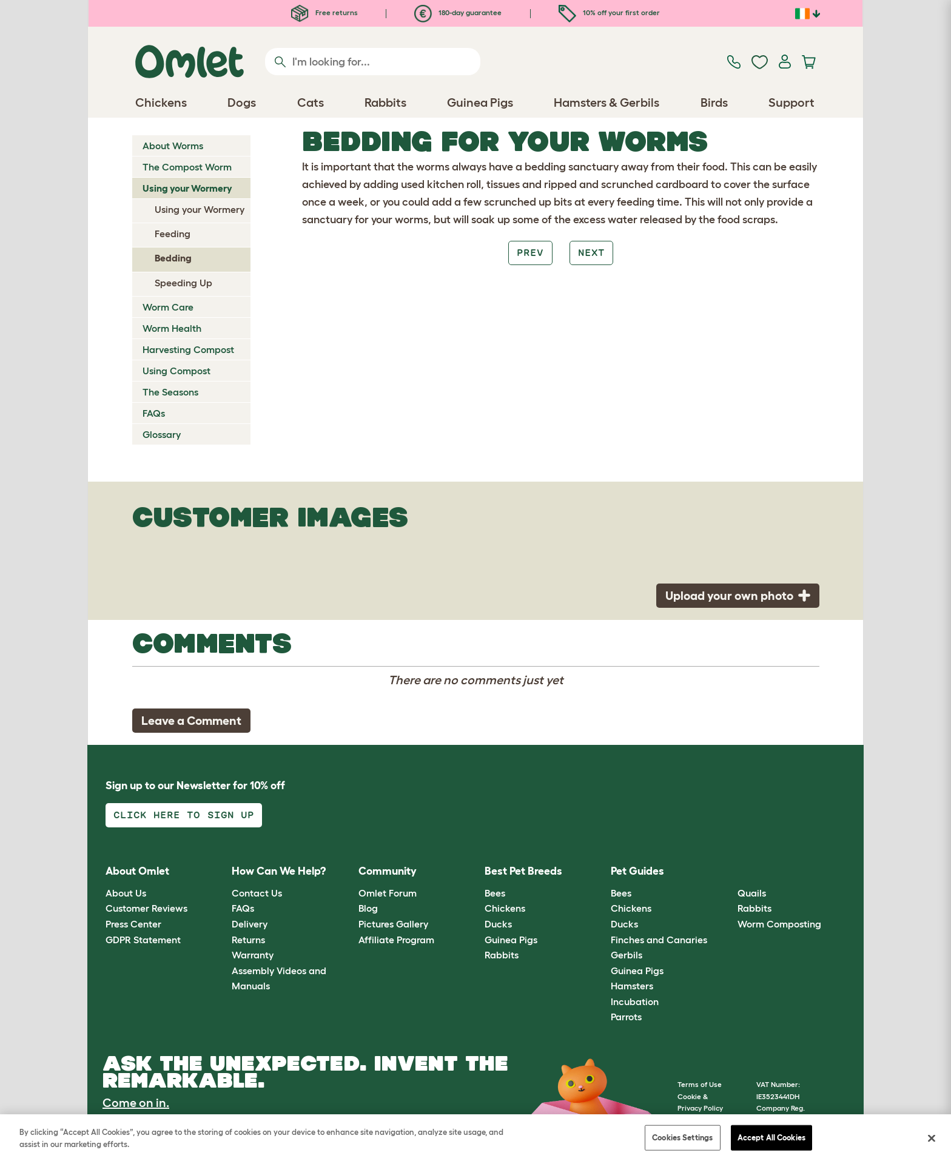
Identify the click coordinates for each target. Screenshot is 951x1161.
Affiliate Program (396, 939)
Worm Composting (779, 923)
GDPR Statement (143, 939)
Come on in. (135, 1102)
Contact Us (257, 892)
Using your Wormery (187, 188)
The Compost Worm (187, 166)
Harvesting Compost (188, 349)
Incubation (635, 1001)
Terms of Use (699, 1084)
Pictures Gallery (393, 923)
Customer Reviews (146, 908)
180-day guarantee (458, 12)
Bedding (173, 257)
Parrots (626, 1016)
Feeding (172, 233)
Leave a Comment (191, 720)
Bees (495, 892)
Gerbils (626, 954)
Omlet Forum (387, 892)
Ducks (498, 923)
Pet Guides (637, 871)
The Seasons (170, 391)
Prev (530, 252)
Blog (368, 908)
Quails (752, 892)
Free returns (324, 12)
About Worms (173, 145)
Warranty (253, 954)
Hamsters (632, 985)
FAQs (154, 413)
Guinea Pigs (511, 939)
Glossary (162, 434)
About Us (126, 892)
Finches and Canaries (659, 939)
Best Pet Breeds (523, 871)
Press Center (133, 923)
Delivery (249, 923)
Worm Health (172, 328)
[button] (728, 872)
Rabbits (502, 954)
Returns (248, 939)
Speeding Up (183, 282)
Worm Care (168, 306)
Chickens (505, 908)
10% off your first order (609, 12)
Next (591, 252)
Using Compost (176, 370)
